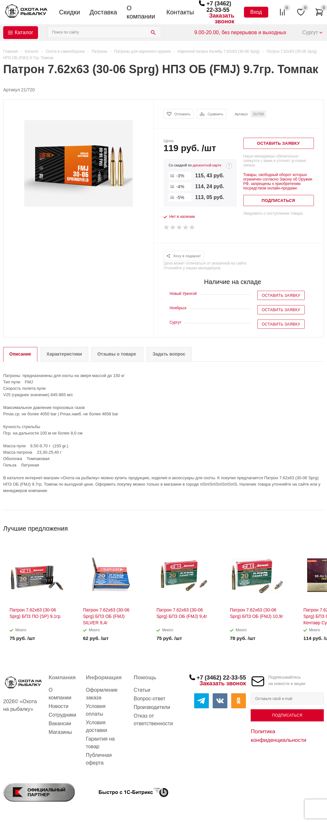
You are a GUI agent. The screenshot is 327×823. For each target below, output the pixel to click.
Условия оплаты (96, 710)
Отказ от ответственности (153, 719)
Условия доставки (96, 726)
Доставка (103, 12)
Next (319, 526)
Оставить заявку (281, 295)
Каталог (24, 32)
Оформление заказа (102, 693)
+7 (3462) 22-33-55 (218, 6)
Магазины (60, 732)
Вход (256, 12)
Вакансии (60, 723)
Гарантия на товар (100, 742)
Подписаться (287, 715)
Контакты (180, 12)
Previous (308, 526)
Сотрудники (62, 715)
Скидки (69, 12)
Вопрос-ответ (149, 698)
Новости (58, 706)
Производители (152, 707)
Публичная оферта (99, 758)
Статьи (142, 690)
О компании (140, 12)
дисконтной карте (207, 165)
